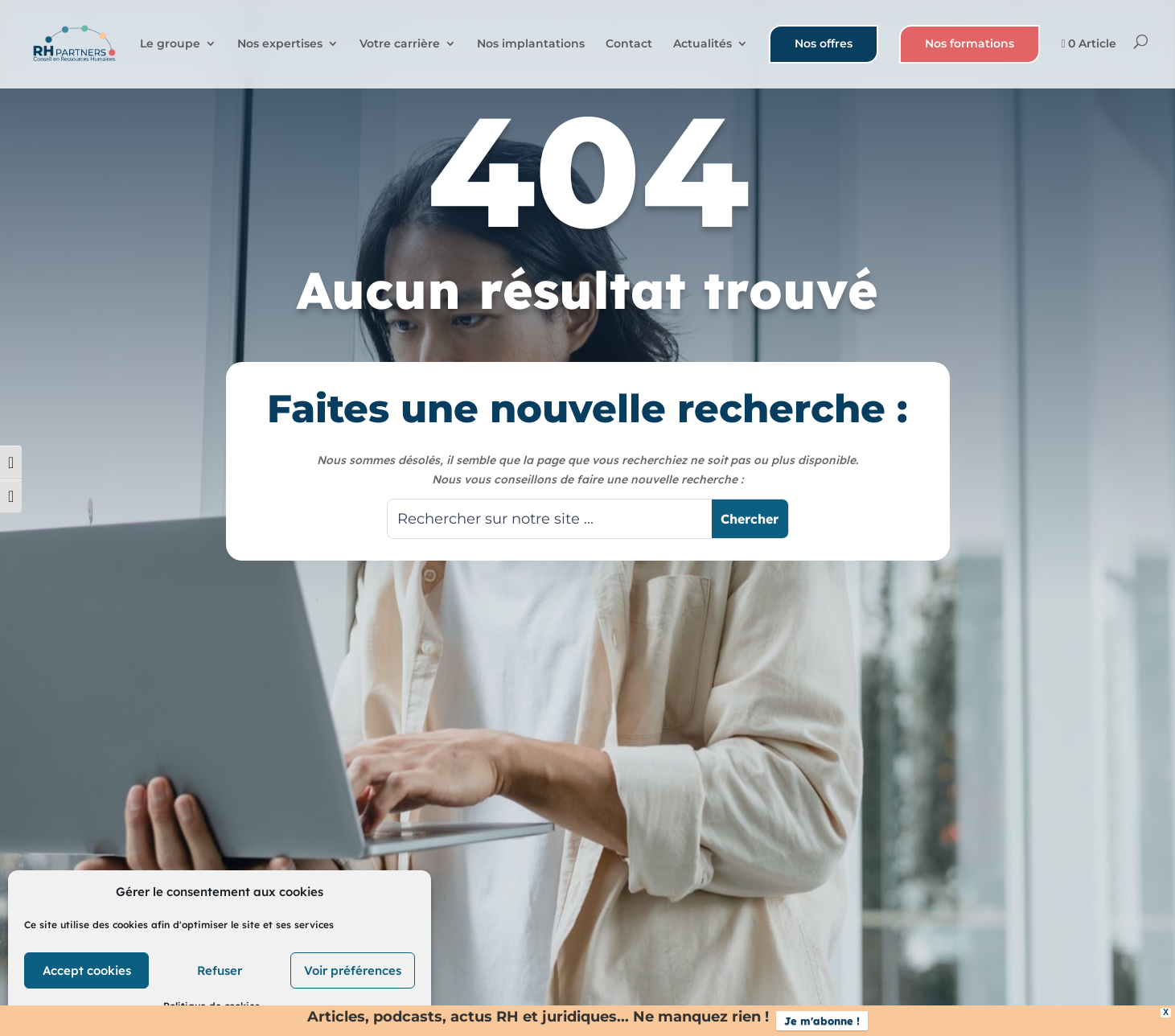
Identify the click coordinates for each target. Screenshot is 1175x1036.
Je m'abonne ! (822, 1020)
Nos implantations (531, 44)
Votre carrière (399, 44)
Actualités (702, 44)
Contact (629, 44)
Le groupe (170, 44)
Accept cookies (87, 970)
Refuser (219, 970)
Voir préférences (352, 970)
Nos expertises (280, 44)
